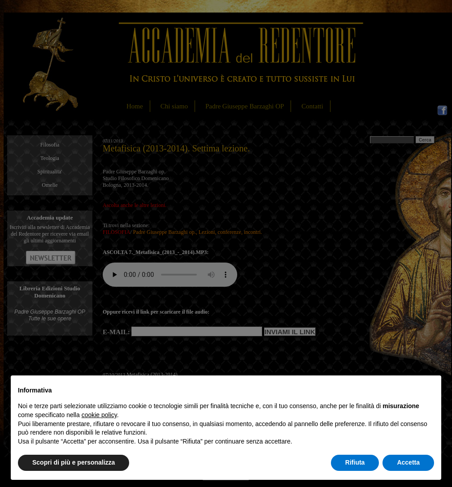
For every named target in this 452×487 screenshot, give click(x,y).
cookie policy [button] (99, 414)
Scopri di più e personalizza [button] (73, 462)
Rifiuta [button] (355, 462)
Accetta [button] (408, 462)
